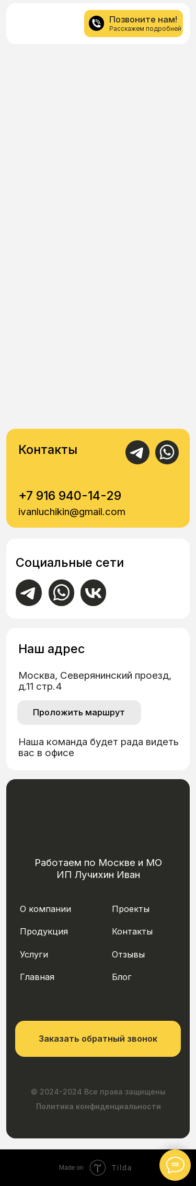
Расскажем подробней (145, 28)
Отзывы (128, 954)
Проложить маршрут (79, 712)
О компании (45, 909)
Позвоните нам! (143, 19)
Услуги (34, 954)
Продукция (44, 931)
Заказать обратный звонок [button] (98, 1038)
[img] (27, 24)
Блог (122, 977)
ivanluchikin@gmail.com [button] (71, 512)
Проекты (130, 909)
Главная (37, 977)
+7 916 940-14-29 (69, 495)
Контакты (132, 931)
